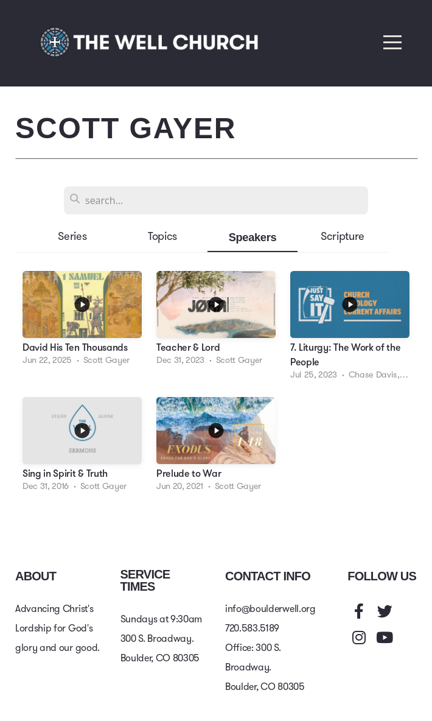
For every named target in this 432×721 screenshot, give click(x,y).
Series (72, 237)
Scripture (342, 237)
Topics (162, 237)
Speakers (253, 237)
